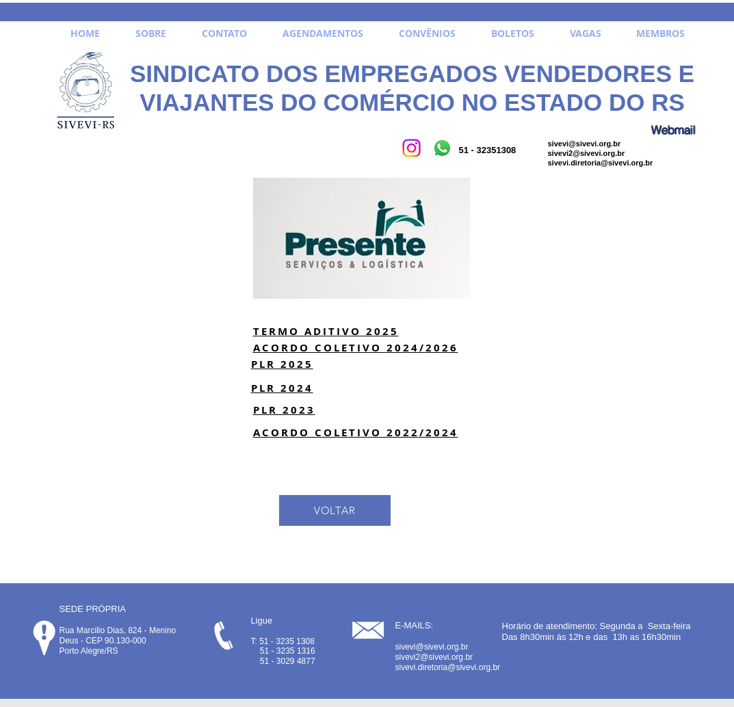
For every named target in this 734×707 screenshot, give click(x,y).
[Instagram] (411, 148)
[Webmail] (674, 129)
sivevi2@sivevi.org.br (586, 153)
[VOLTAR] (335, 510)
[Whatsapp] (442, 148)
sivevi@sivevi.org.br (584, 143)
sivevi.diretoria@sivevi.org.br (600, 163)
